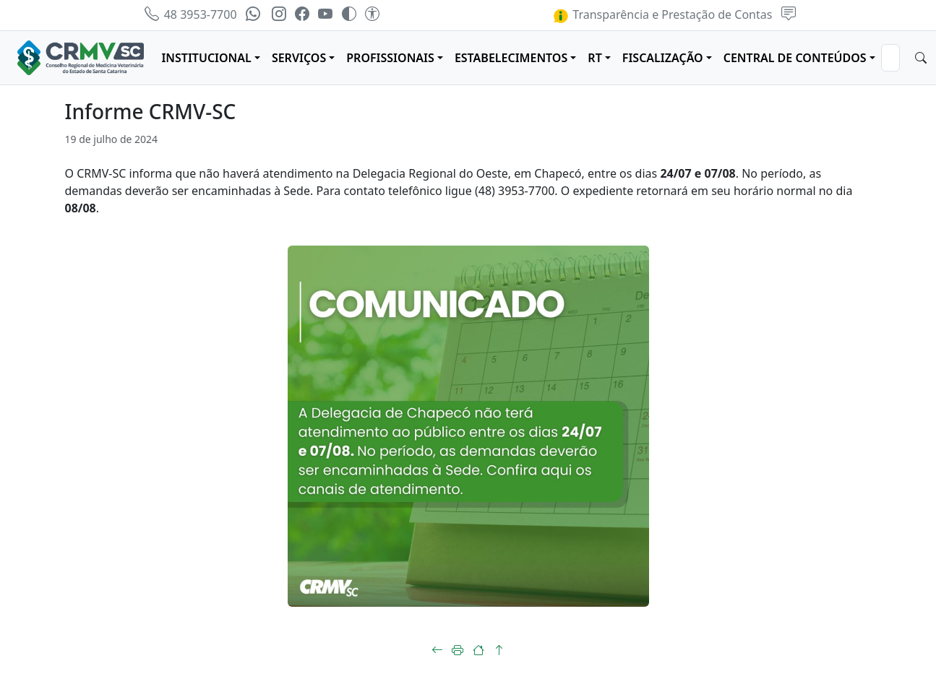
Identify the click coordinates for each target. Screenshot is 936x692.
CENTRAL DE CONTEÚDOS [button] (795, 58)
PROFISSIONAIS (390, 58)
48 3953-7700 (191, 14)
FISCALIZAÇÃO (662, 58)
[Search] (890, 58)
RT (594, 58)
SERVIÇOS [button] (299, 58)
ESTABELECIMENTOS (511, 58)
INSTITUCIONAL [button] (206, 58)
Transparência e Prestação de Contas (662, 14)
